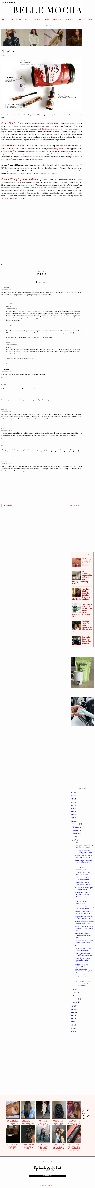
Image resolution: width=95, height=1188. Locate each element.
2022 (72, 802)
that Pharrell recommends (51, 129)
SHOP (47, 20)
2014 (72, 1009)
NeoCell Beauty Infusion (12, 145)
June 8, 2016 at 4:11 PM (6, 289)
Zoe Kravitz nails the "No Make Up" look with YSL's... (83, 883)
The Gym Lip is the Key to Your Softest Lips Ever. (86, 562)
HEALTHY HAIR (15, 20)
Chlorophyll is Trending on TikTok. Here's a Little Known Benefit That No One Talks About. (82, 610)
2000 (72, 1031)
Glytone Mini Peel (9, 123)
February (75, 999)
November (76, 827)
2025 (72, 793)
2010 (72, 1022)
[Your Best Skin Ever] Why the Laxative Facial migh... (83, 888)
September (76, 833)
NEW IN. (77, 945)
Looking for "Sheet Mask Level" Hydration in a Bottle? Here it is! (82, 627)
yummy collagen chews (61, 148)
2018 (72, 815)
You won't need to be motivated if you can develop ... (81, 894)
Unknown (4, 409)
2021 (72, 805)
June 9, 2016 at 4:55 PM (6, 446)
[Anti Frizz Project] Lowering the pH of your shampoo (83, 941)
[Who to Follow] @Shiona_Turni (80, 869)
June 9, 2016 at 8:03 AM (6, 386)
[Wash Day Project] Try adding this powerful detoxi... (84, 908)
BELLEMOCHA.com (50, 1185)
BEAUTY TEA (70, 20)
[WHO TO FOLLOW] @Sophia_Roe (81, 903)
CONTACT (47, 25)
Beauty (3, 55)
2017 (72, 818)
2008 (72, 1028)
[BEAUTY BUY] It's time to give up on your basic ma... (83, 971)
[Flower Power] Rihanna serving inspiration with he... (82, 977)
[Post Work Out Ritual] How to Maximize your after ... (83, 879)
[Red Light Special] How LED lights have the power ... (84, 846)
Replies (10, 303)
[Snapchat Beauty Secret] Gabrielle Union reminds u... (83, 935)
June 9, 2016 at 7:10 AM (6, 371)
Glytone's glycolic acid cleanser (48, 123)
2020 (72, 808)
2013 (72, 1012)
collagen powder (7, 151)
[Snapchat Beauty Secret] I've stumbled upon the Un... (83, 917)
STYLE (27, 20)
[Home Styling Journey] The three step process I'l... (83, 949)
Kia (2, 445)
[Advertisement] (41, 532)
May (73, 989)
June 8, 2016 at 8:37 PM (11, 344)
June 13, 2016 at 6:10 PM (6, 463)
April (74, 993)
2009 (72, 1025)
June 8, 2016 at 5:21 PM (11, 308)
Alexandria (4, 384)
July (73, 840)
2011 (72, 1019)
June (74, 843)
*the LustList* (85, 20)
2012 (72, 1015)
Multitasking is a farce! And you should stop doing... (83, 861)
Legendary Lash (6, 198)
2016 (72, 821)
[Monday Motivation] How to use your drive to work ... (84, 922)
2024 (72, 796)
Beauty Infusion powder (20, 154)
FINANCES (57, 20)
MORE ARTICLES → (75, 505)
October (75, 830)
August (75, 837)
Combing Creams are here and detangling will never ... (83, 851)
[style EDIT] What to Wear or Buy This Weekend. (83, 874)
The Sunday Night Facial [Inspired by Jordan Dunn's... (82, 960)
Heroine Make (57, 196)
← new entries (7, 505)
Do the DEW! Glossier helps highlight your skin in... (83, 856)
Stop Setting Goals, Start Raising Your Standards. (86, 640)
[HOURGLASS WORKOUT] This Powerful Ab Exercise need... (84, 928)
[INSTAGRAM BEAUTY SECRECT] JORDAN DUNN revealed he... (82, 984)
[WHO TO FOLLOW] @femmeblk (81, 966)
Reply (2, 297)
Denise (3, 428)
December (75, 824)
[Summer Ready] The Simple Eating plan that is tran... (83, 912)
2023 (72, 799)
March (74, 996)
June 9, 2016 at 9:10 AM (6, 411)
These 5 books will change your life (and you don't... (83, 954)
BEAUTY (37, 20)
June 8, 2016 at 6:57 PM (11, 327)
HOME (3, 20)
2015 (72, 1006)
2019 (72, 812)
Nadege (8, 306)
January (75, 1002)
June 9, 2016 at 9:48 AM (6, 430)
